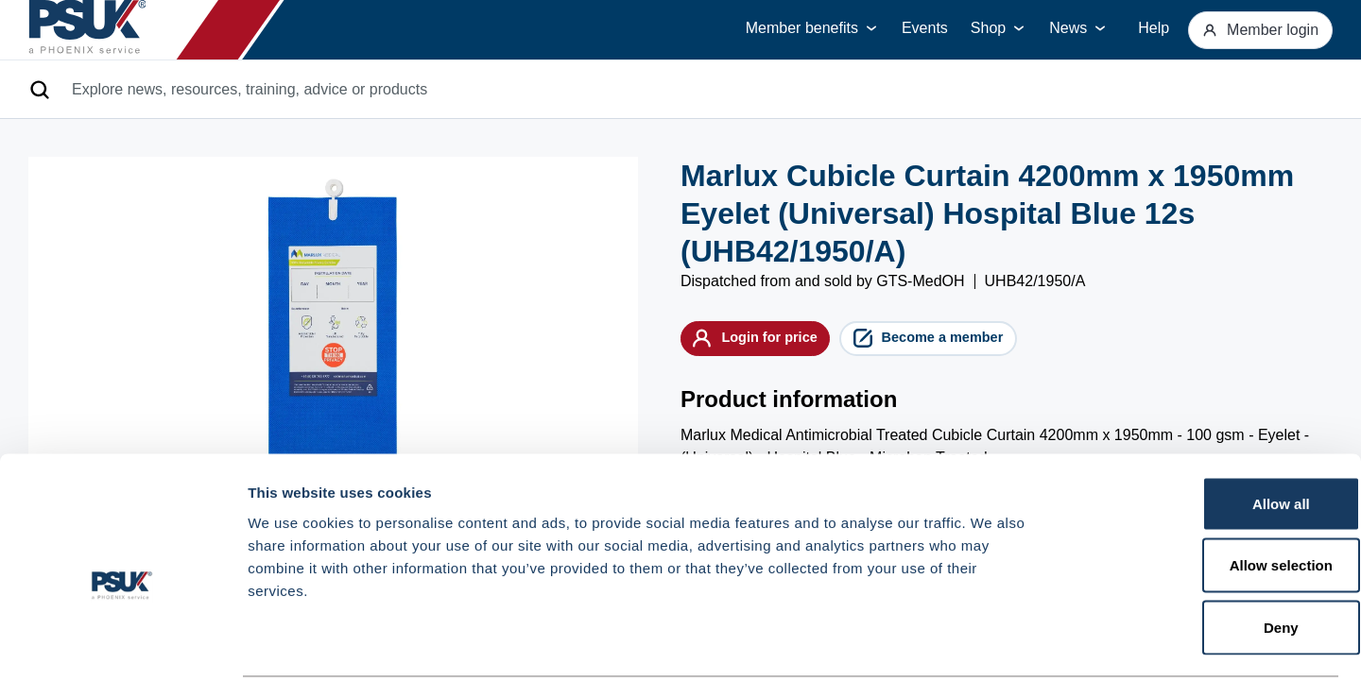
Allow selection (1202, 494)
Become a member (991, 342)
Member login (1251, 30)
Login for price (775, 342)
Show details (992, 643)
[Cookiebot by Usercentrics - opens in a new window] (122, 643)
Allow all (1203, 432)
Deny (1203, 556)
